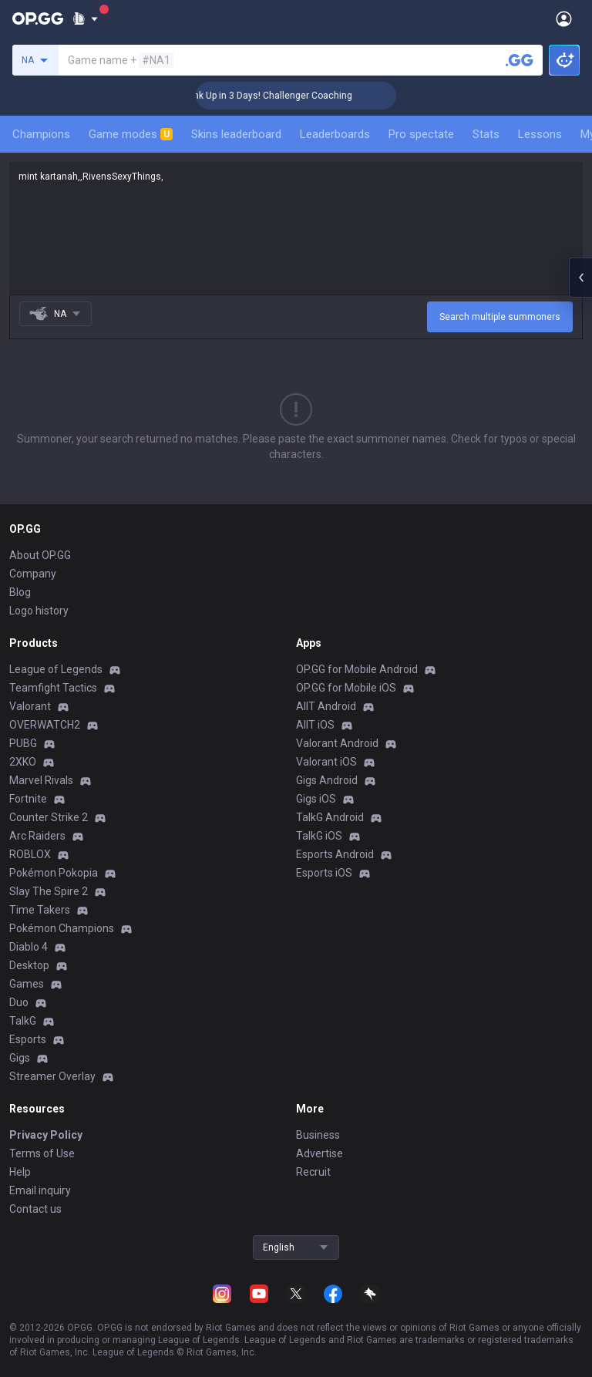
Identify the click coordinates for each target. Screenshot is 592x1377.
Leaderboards (335, 134)
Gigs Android (327, 780)
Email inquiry (40, 1190)
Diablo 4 (28, 947)
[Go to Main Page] (37, 18)
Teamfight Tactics (53, 688)
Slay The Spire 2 (48, 891)
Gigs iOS (316, 799)
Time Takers (39, 910)
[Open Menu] (564, 18)
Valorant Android (337, 743)
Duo (19, 1002)
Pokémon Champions (61, 928)
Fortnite (28, 799)
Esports (27, 1039)
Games (26, 984)
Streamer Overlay (52, 1076)
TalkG (22, 1021)
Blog (20, 592)
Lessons (540, 134)
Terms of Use (42, 1153)
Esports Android (335, 854)
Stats (486, 134)
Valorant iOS (326, 762)
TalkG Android (330, 817)
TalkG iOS (319, 836)
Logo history (39, 610)
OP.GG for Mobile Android (357, 669)
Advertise (319, 1153)
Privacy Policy (45, 1135)
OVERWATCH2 (44, 725)
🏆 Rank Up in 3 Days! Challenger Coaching (290, 95)
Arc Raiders (37, 836)
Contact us (35, 1209)
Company (32, 573)
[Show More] (85, 18)
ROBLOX (30, 854)
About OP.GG (40, 555)
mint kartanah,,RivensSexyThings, (296, 228)
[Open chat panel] (580, 278)
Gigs (19, 1058)
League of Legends (56, 669)
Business (318, 1135)
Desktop (29, 965)
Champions (41, 134)
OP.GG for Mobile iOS (346, 688)
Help (20, 1172)
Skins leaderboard (236, 134)
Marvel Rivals (41, 780)
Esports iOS (324, 873)
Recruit (313, 1172)
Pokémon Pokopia (53, 873)
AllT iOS (315, 725)
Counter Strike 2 (48, 817)
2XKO (22, 762)
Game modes (131, 134)
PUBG (23, 743)
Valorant (30, 706)
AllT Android (326, 706)
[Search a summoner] (519, 60)
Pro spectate (421, 134)
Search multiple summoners (499, 316)
